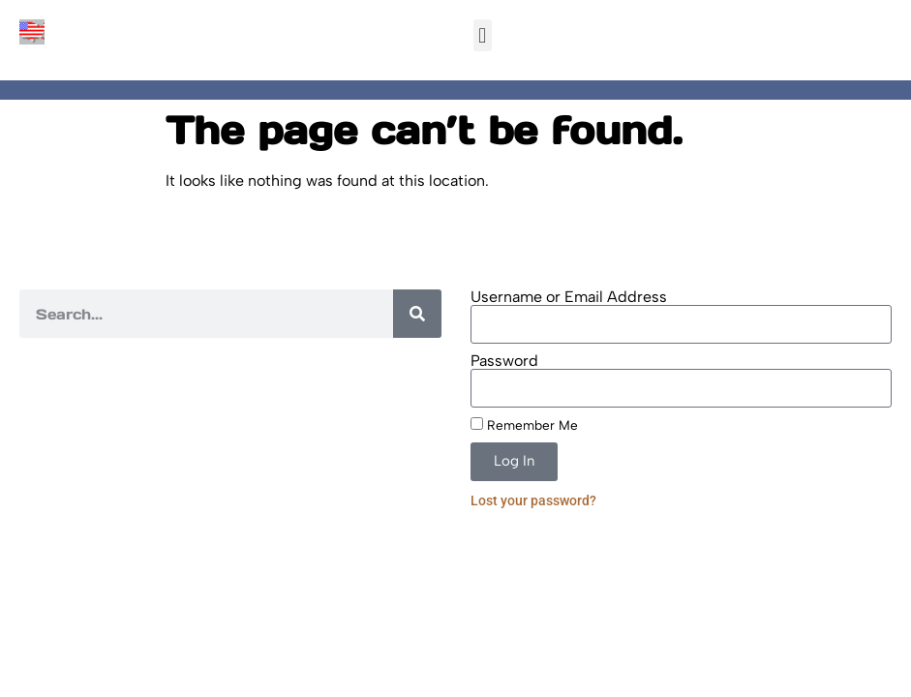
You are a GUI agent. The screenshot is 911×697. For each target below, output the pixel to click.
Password (504, 361)
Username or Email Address (569, 297)
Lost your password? (533, 500)
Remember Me (524, 425)
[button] (482, 35)
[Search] (417, 313)
